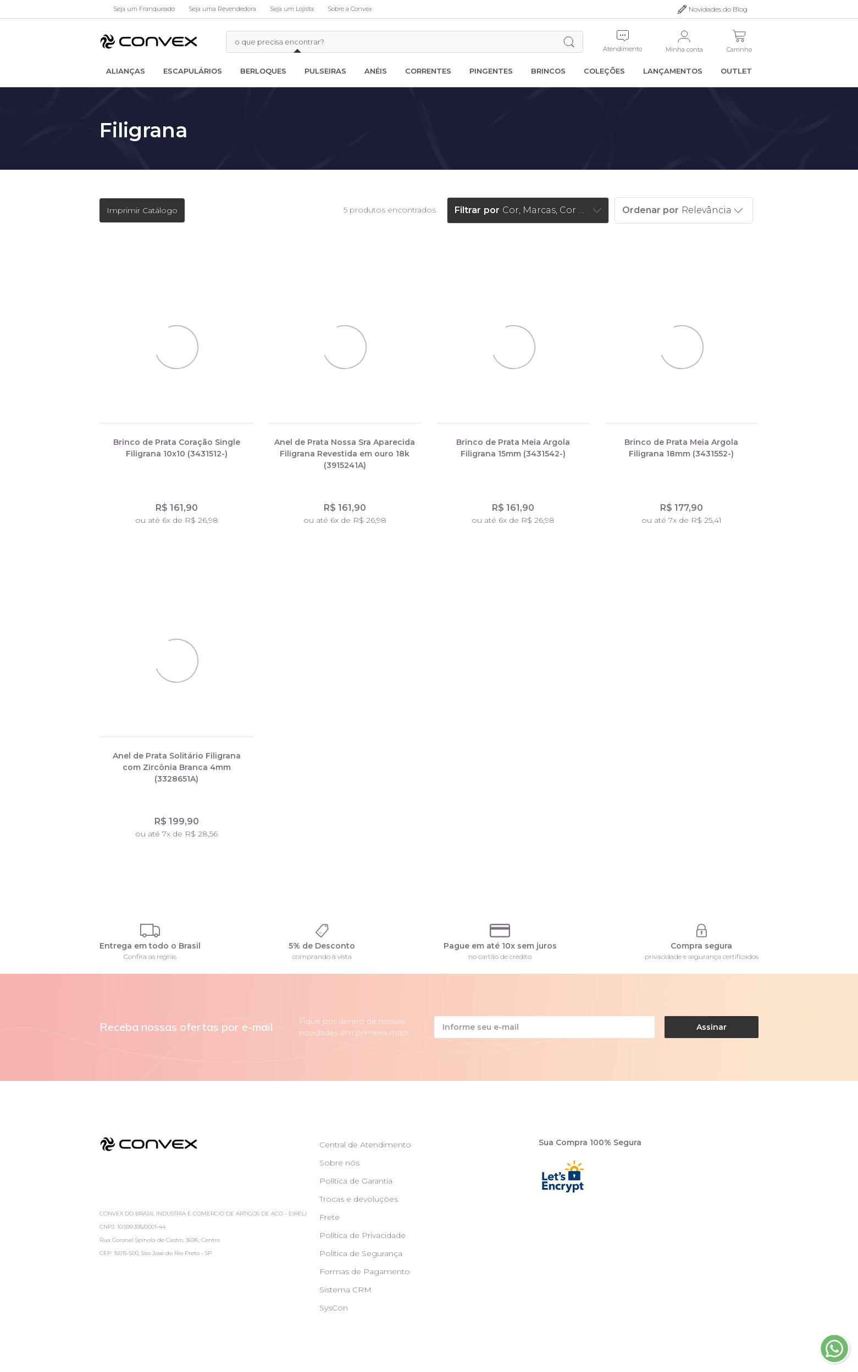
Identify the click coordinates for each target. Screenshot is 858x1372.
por (492, 210)
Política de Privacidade (362, 1235)
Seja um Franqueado (144, 9)
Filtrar (468, 210)
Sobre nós (339, 1163)
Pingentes (491, 70)
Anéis (375, 70)
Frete (329, 1217)
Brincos (548, 70)
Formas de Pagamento (364, 1271)
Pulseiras (325, 70)
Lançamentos (672, 70)
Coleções (604, 70)
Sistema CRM (345, 1290)
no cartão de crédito (500, 956)
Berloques (263, 70)
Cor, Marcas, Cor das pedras (546, 210)
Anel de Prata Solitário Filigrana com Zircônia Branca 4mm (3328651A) (177, 767)
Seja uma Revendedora (222, 9)
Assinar (711, 1027)
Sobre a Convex (350, 9)
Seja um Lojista (292, 9)
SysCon (333, 1308)
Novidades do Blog (718, 9)
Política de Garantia (355, 1181)
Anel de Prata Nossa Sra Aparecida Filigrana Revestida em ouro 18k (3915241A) (344, 453)
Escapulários (192, 70)
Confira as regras (150, 956)
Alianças (125, 70)
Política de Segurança (360, 1253)
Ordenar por (650, 210)
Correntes (428, 70)
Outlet (736, 70)
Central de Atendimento (365, 1145)
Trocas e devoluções (358, 1199)
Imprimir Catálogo (142, 210)
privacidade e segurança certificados (702, 956)
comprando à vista (322, 956)
